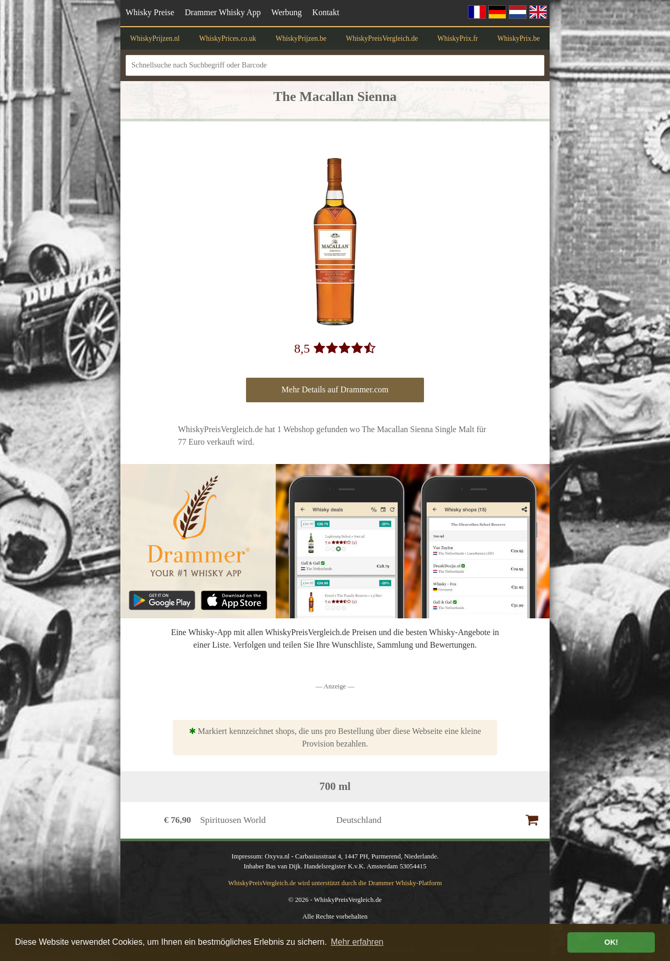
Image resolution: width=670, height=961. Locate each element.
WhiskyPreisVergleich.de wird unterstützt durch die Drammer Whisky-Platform (335, 883)
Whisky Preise (150, 12)
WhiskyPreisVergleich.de (382, 38)
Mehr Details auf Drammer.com (335, 389)
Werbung (286, 12)
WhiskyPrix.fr (458, 38)
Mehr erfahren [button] (357, 941)
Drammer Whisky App (223, 12)
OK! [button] (611, 942)
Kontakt (326, 12)
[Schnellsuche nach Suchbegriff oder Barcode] (335, 65)
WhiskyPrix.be (518, 38)
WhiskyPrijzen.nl (155, 38)
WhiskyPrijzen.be (301, 38)
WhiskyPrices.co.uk (227, 38)
